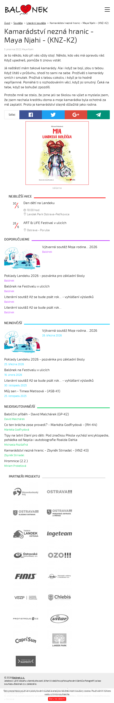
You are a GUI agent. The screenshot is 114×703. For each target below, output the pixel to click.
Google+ (76, 114)
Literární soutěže (36, 23)
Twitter (53, 114)
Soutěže (18, 23)
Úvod (7, 23)
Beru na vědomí (57, 698)
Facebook (30, 114)
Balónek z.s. (16, 9)
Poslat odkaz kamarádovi (98, 114)
